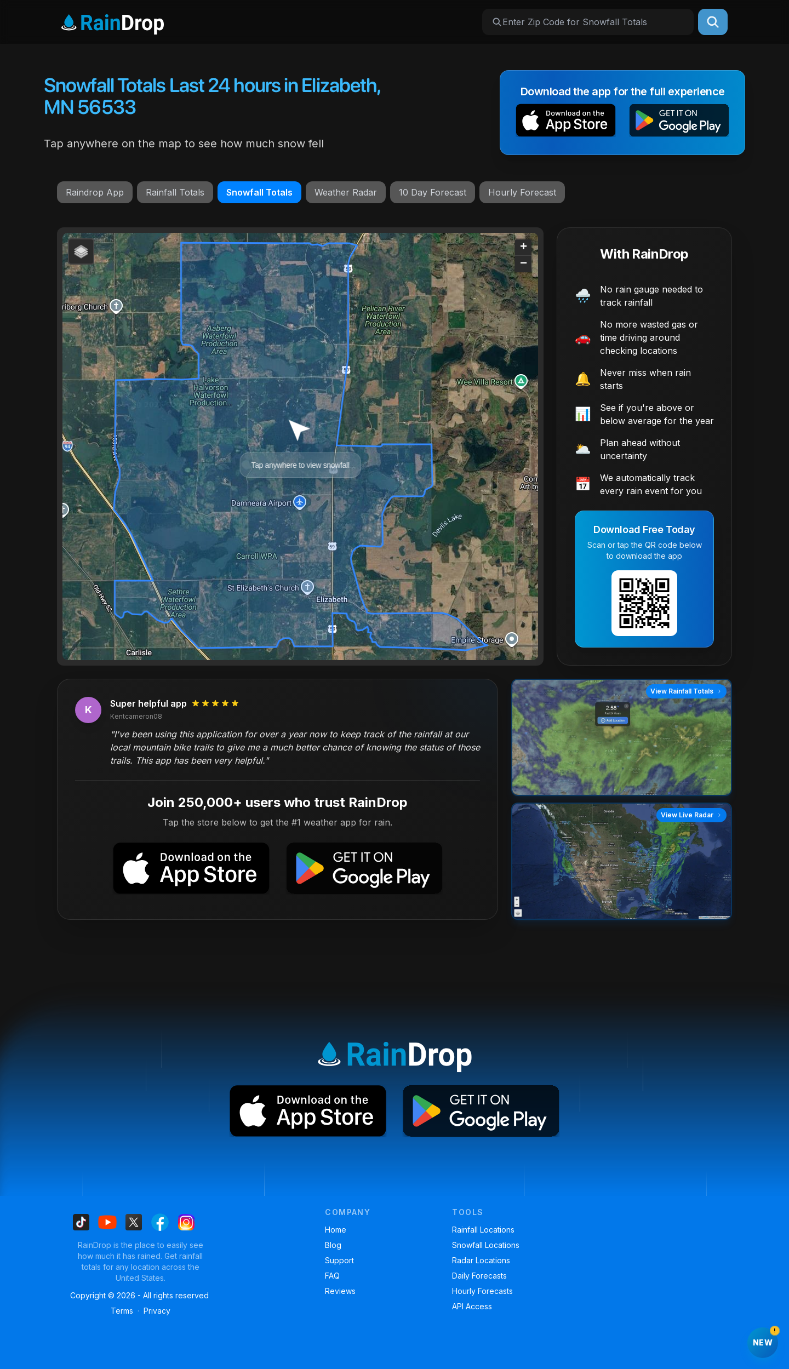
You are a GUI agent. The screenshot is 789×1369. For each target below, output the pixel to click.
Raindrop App (95, 192)
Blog (333, 1245)
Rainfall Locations (483, 1229)
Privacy (157, 1310)
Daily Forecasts (479, 1275)
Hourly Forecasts (482, 1291)
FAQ (332, 1275)
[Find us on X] (134, 1222)
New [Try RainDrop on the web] (765, 1337)
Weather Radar (346, 192)
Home (335, 1229)
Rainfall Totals (175, 192)
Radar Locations (481, 1260)
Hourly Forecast (522, 192)
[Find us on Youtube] (107, 1222)
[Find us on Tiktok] (81, 1222)
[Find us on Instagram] (186, 1222)
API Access (472, 1306)
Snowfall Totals (259, 192)
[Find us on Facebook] (160, 1222)
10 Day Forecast (432, 192)
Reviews (340, 1291)
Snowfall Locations (485, 1245)
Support (339, 1260)
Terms (122, 1310)
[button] (565, 122)
